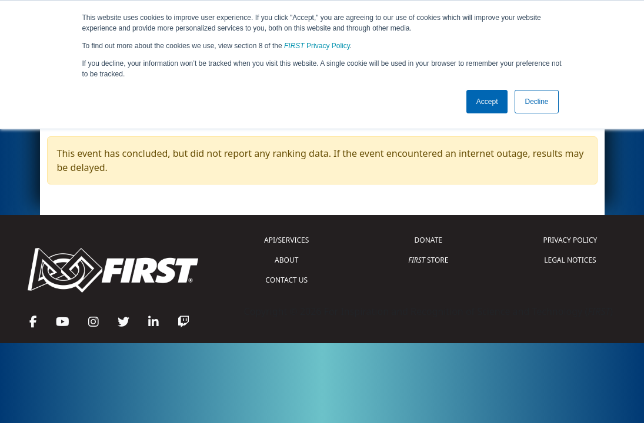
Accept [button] (487, 102)
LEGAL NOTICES (570, 260)
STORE (428, 260)
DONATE (428, 240)
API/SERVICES (286, 240)
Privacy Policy (317, 46)
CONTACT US (286, 280)
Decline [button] (536, 102)
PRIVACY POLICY (570, 240)
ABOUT (286, 260)
